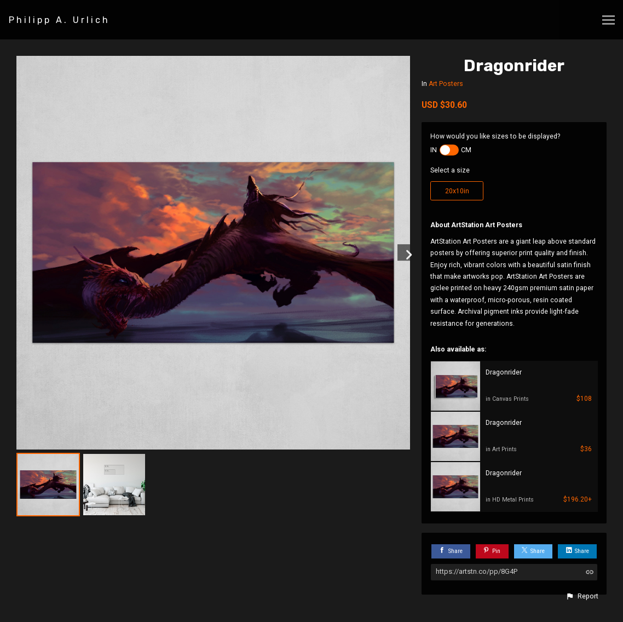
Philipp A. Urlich (59, 20)
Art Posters (446, 84)
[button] (582, 596)
